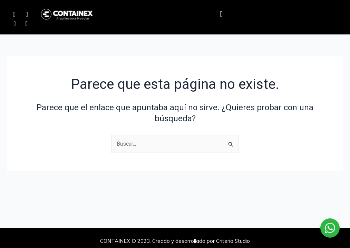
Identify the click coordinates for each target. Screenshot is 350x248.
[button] (221, 14)
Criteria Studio (233, 241)
